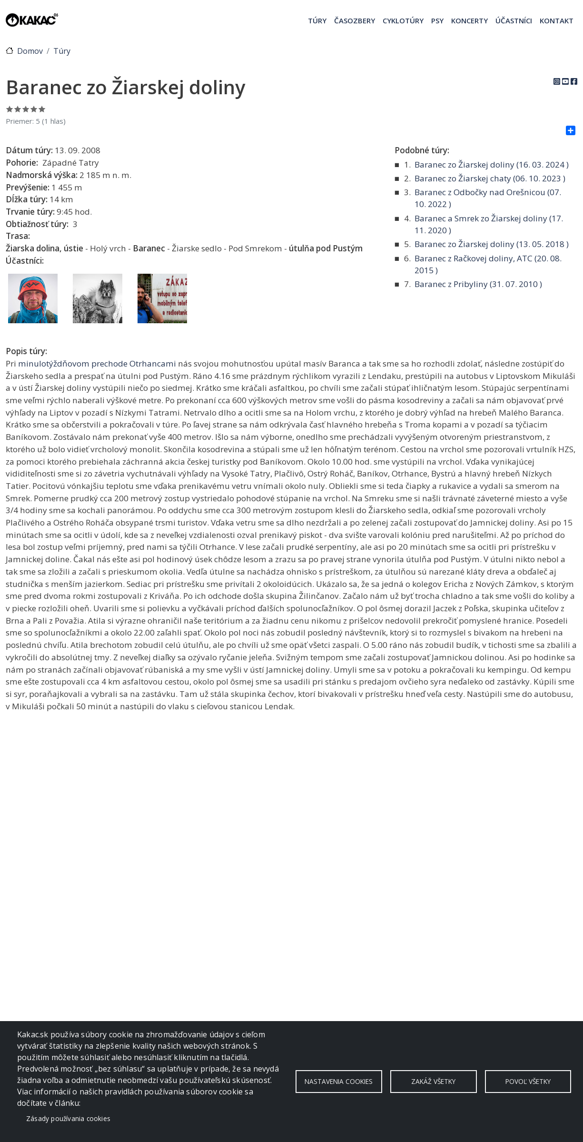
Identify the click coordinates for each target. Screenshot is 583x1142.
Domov (30, 51)
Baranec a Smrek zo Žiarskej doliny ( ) (489, 224)
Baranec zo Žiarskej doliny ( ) (492, 164)
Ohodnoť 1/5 (10, 108)
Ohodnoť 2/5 (18, 108)
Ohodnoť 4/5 (34, 108)
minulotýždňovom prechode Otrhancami (97, 363)
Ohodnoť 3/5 (26, 108)
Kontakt (556, 20)
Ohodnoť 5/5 (42, 108)
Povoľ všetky (528, 1081)
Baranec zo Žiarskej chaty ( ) (490, 178)
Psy (437, 20)
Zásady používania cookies (68, 1118)
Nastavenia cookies (339, 1081)
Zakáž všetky (433, 1081)
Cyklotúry (403, 20)
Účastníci (513, 20)
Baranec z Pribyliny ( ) (478, 283)
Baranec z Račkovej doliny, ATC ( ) (488, 264)
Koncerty (469, 20)
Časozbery (354, 20)
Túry (317, 20)
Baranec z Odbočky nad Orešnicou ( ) (488, 198)
